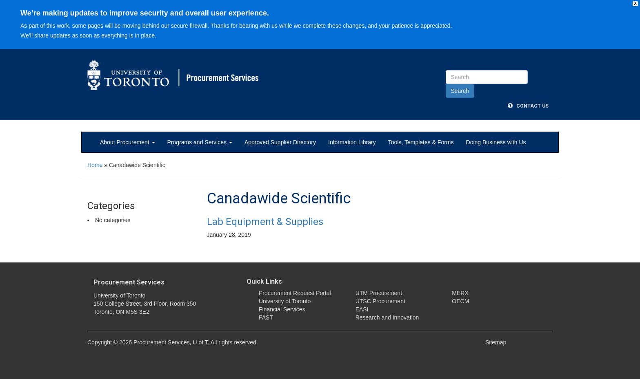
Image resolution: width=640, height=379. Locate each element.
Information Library (352, 142)
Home (94, 165)
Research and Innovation (387, 317)
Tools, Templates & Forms (421, 142)
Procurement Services (128, 282)
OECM (460, 301)
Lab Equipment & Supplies (265, 221)
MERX (460, 293)
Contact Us (528, 106)
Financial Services (282, 309)
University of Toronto (285, 301)
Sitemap (495, 342)
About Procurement (127, 142)
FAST (266, 317)
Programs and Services (199, 142)
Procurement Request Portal (295, 293)
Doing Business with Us (496, 142)
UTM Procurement (379, 293)
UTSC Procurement (380, 301)
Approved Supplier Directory (280, 142)
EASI (362, 309)
